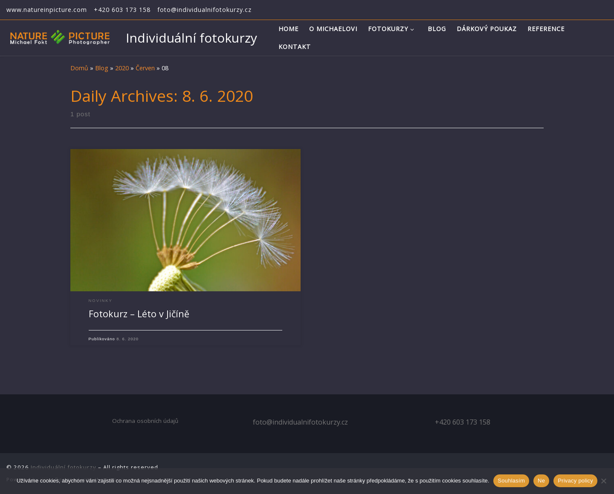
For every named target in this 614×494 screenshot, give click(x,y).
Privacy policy (575, 480)
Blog (101, 68)
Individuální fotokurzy (63, 467)
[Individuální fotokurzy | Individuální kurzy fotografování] (59, 37)
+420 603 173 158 (462, 422)
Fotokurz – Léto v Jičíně (139, 313)
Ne (541, 480)
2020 (122, 68)
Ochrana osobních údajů (145, 421)
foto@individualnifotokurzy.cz (300, 422)
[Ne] (603, 481)
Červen (145, 68)
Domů (79, 68)
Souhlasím (511, 480)
